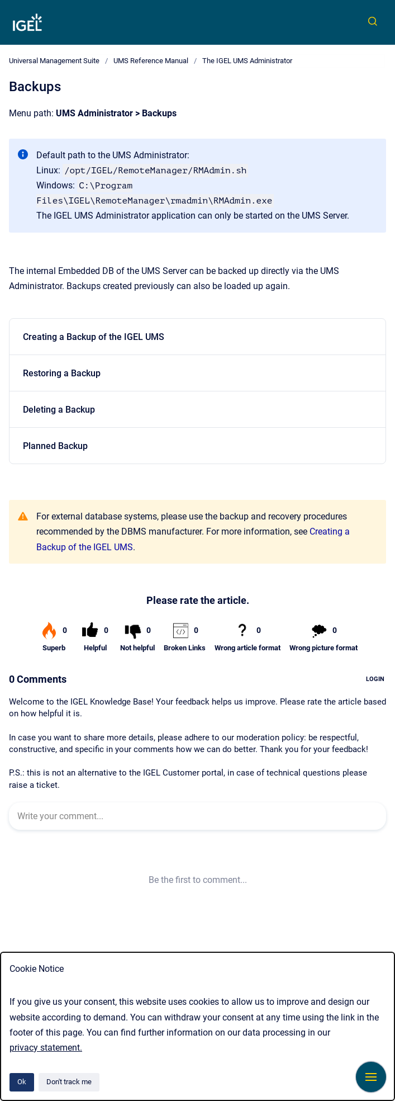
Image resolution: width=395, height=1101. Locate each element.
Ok (21, 1082)
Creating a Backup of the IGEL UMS (93, 337)
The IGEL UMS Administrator (247, 60)
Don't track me (69, 1082)
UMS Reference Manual (150, 60)
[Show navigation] (371, 1077)
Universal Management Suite (54, 60)
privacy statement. (45, 1047)
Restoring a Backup (62, 373)
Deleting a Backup (59, 409)
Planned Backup (55, 446)
